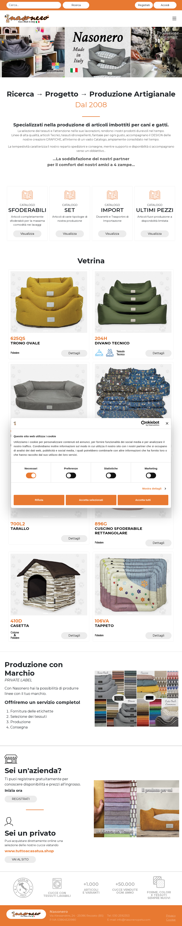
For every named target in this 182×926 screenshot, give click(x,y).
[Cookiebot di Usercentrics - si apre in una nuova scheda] (143, 423)
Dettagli (74, 353)
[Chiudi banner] (167, 423)
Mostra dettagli (151, 488)
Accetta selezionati (91, 499)
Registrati (21, 799)
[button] (165, 5)
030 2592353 (121, 915)
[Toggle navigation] (174, 18)
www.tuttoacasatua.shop (29, 851)
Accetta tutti (143, 499)
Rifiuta (39, 499)
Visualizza (27, 233)
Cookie (171, 919)
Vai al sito (20, 859)
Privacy (171, 915)
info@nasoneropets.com (133, 919)
